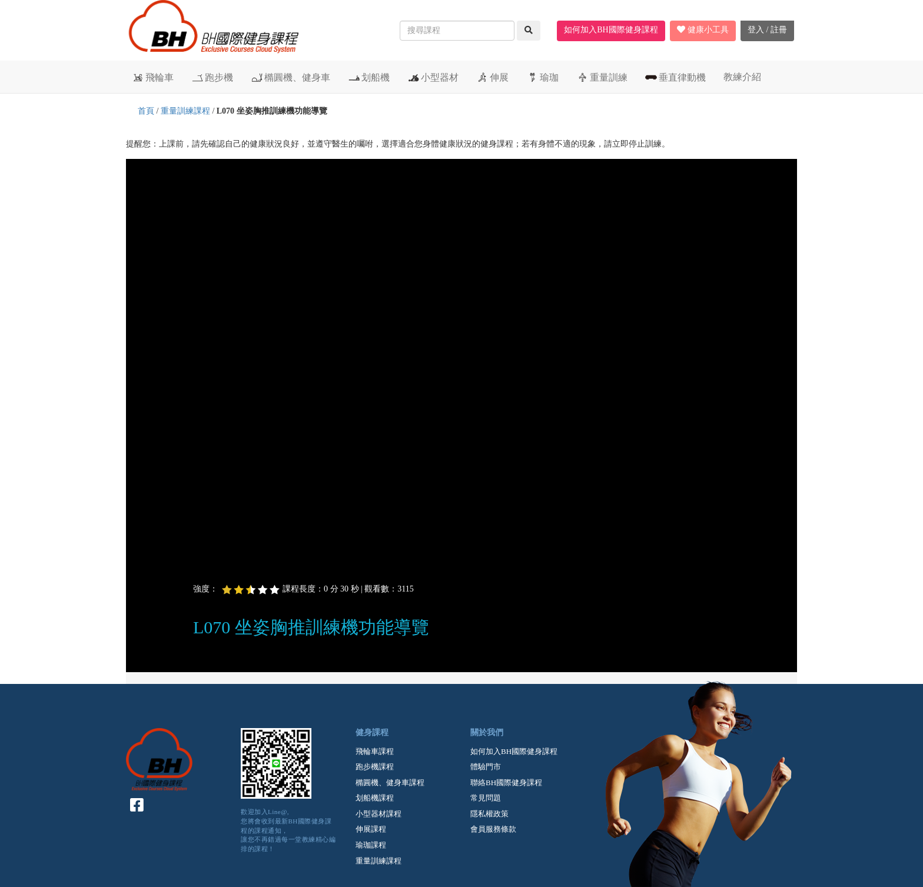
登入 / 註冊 (767, 29)
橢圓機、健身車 (290, 77)
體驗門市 (485, 766)
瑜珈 (542, 77)
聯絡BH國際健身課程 (506, 782)
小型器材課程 (378, 813)
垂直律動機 (675, 77)
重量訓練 (601, 77)
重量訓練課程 (185, 111)
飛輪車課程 (375, 751)
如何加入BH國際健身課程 (611, 29)
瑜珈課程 (371, 845)
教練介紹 (742, 77)
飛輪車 (153, 77)
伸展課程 (371, 829)
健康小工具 (703, 29)
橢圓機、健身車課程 (390, 782)
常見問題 (485, 797)
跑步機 (212, 77)
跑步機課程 (375, 766)
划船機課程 (375, 797)
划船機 (369, 77)
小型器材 (433, 77)
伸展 (492, 77)
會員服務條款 (493, 829)
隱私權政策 (489, 813)
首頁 (146, 111)
